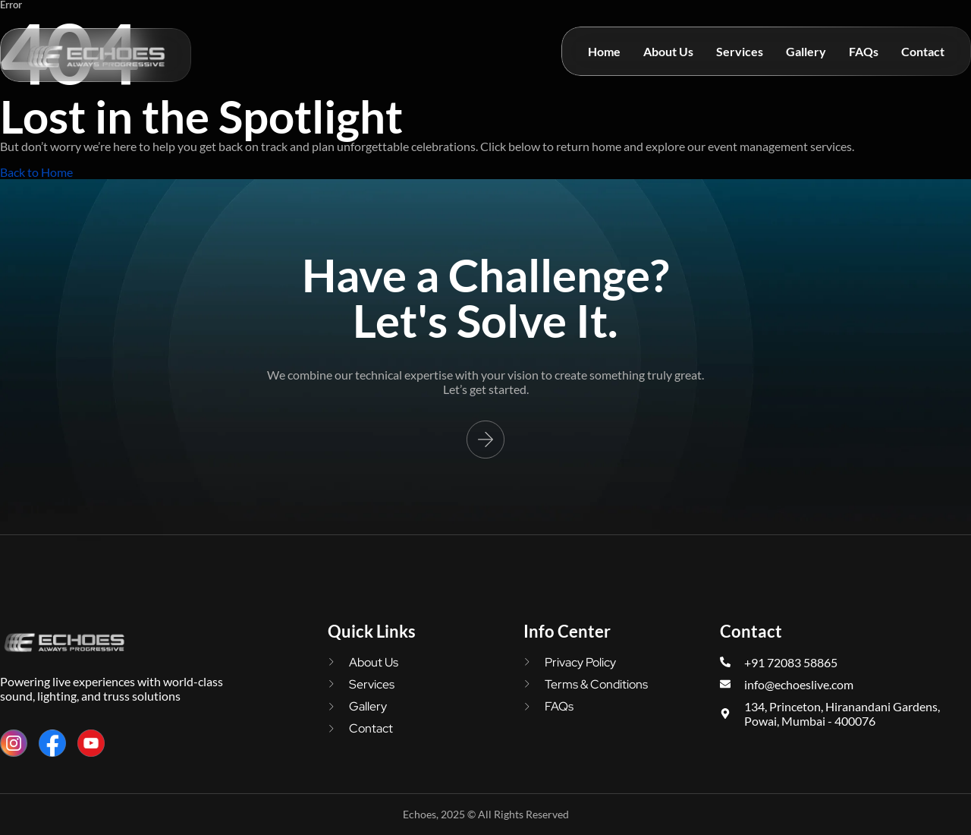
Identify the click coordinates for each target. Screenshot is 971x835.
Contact (922, 51)
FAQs (863, 51)
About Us (668, 51)
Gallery (806, 51)
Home (604, 51)
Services (739, 51)
